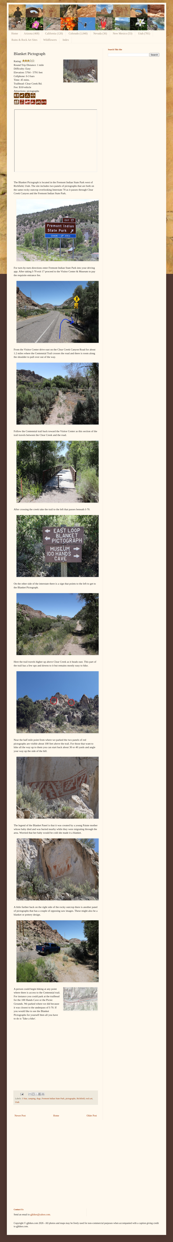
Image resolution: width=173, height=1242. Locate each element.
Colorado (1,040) (78, 33)
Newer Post (20, 1115)
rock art (89, 1098)
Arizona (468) (31, 33)
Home (14, 33)
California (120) (54, 33)
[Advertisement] (133, 83)
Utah (17, 1102)
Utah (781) (144, 33)
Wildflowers (50, 39)
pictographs (70, 1098)
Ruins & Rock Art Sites (24, 39)
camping (31, 1098)
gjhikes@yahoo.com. (40, 1214)
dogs (38, 1098)
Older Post (92, 1115)
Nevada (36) (100, 33)
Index (66, 39)
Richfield (81, 1098)
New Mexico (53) (122, 33)
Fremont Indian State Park (53, 1098)
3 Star (24, 1098)
